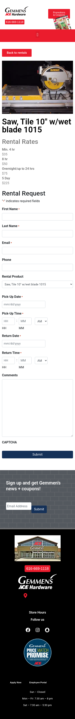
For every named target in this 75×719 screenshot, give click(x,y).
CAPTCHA (9, 442)
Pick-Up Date (12, 297)
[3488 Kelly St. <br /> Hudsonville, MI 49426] (25, 595)
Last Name (10, 226)
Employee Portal (38, 682)
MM (21, 328)
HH (4, 328)
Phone (6, 260)
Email (7, 243)
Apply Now (15, 682)
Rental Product (12, 276)
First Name (11, 209)
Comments (10, 375)
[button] (37, 34)
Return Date (11, 336)
